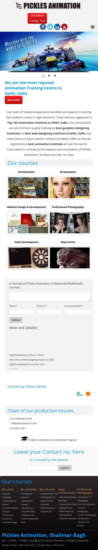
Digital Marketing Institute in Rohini (26, 359)
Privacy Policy (9, 545)
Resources (58, 545)
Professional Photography (68, 207)
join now (14, 100)
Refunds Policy (27, 545)
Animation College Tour (37, 18)
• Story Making (27, 508)
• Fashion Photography (86, 515)
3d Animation (68, 172)
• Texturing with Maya (67, 504)
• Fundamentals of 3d (49, 493)
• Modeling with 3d (47, 497)
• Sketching (6, 497)
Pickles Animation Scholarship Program (52, 440)
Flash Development (26, 242)
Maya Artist (68, 242)
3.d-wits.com (17, 428)
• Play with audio (28, 511)
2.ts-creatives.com (20, 418)
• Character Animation (67, 518)
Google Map (44, 545)
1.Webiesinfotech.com (23, 423)
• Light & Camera (47, 501)
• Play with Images (9, 522)
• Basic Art (6, 493)
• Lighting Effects (65, 515)
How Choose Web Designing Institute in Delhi (31, 364)
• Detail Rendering (47, 508)
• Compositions (83, 518)
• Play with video (28, 515)
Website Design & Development (26, 207)
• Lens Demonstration (86, 504)
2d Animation (26, 172)
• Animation (44, 504)
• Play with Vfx (46, 511)
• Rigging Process (65, 508)
